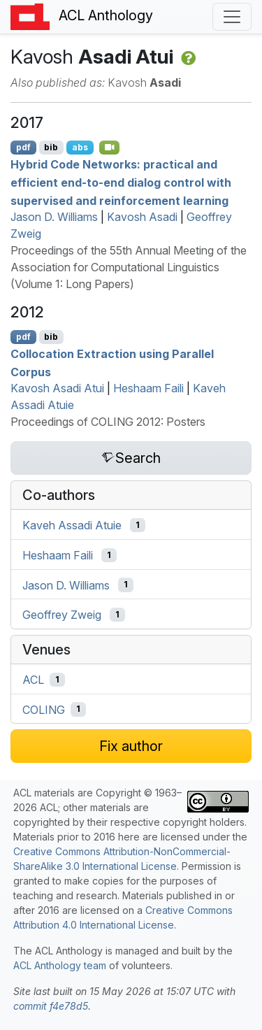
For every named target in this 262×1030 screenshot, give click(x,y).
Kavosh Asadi (142, 217)
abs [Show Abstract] (80, 147)
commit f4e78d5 (50, 1006)
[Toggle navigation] (232, 17)
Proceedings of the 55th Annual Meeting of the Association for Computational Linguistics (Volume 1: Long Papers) (128, 267)
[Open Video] (109, 148)
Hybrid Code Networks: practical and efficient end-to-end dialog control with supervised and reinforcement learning (120, 182)
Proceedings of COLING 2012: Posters (107, 422)
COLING (43, 709)
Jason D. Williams (54, 217)
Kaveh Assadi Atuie (72, 525)
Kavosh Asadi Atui (57, 388)
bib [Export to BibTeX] (51, 147)
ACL (33, 680)
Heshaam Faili (148, 388)
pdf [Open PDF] (23, 147)
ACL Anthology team (59, 965)
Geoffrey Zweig (61, 615)
